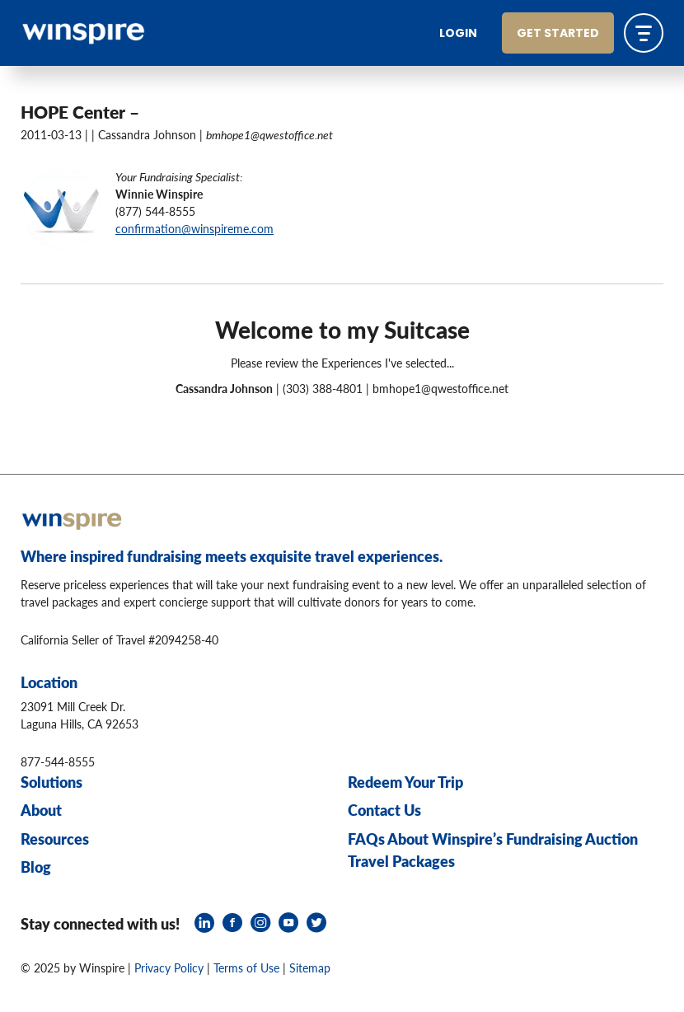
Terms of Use (246, 967)
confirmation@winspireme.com (194, 228)
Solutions (51, 781)
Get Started (558, 34)
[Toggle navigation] (643, 33)
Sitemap (309, 967)
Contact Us (384, 809)
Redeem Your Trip (405, 781)
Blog (36, 866)
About (41, 809)
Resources (55, 838)
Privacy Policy (169, 967)
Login (458, 34)
